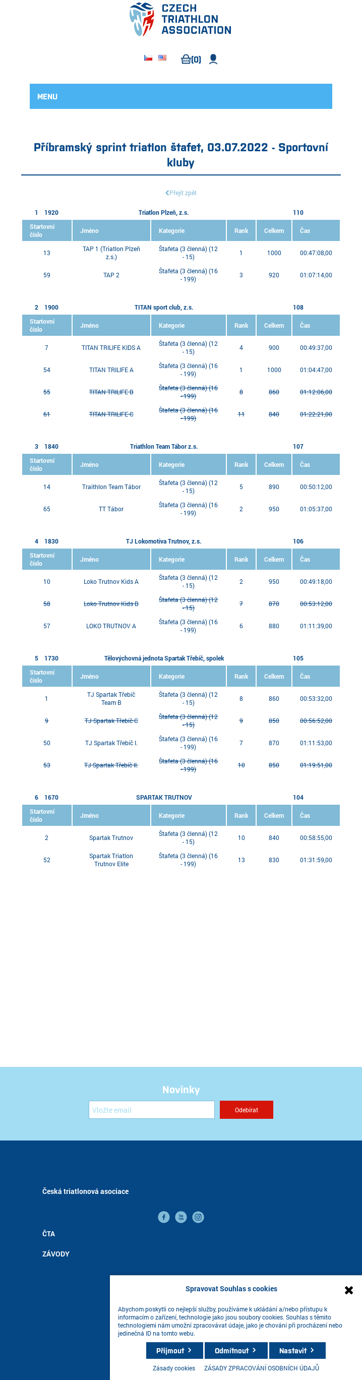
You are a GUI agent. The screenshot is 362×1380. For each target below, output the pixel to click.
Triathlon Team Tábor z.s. (164, 446)
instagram (198, 1217)
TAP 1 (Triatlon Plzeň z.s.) (111, 253)
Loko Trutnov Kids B (111, 603)
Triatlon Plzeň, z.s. (164, 212)
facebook (164, 1217)
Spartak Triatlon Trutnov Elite (111, 860)
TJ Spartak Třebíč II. (111, 765)
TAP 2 (111, 275)
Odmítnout (232, 1350)
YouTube (181, 1217)
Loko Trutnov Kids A (111, 581)
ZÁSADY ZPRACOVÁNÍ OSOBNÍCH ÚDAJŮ (261, 1368)
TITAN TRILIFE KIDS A (111, 347)
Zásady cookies (174, 1368)
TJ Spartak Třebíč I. (111, 743)
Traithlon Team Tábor (111, 487)
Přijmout (170, 1350)
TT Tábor (111, 509)
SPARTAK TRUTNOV (164, 797)
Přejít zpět (183, 193)
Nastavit (293, 1350)
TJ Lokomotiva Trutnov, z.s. (164, 541)
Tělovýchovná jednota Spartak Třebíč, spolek (164, 658)
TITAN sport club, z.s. (164, 307)
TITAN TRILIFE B (111, 392)
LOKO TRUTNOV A (111, 626)
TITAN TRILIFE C (111, 414)
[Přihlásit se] (152, 1110)
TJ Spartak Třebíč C (111, 720)
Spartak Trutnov (111, 837)
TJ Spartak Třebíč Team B (111, 698)
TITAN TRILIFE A (111, 370)
